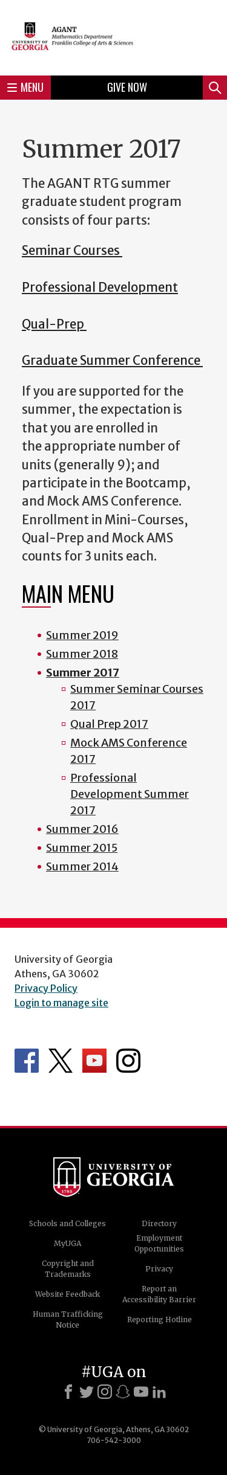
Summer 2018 (82, 654)
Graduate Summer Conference (112, 360)
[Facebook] (68, 1391)
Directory (159, 1223)
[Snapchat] (123, 1391)
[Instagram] (104, 1391)
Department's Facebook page (27, 1061)
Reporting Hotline (159, 1319)
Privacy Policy (46, 988)
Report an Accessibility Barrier (159, 1294)
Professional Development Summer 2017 (129, 794)
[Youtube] (141, 1391)
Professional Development (100, 287)
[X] (86, 1391)
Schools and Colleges (67, 1223)
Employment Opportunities (159, 1243)
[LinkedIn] (159, 1391)
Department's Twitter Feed (60, 1061)
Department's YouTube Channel (94, 1061)
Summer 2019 (82, 635)
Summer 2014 (82, 866)
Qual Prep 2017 (109, 724)
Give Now (127, 87)
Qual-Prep (54, 324)
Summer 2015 (81, 848)
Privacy (159, 1268)
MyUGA (67, 1243)
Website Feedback (67, 1294)
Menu (25, 87)
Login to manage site (61, 1003)
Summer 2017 (82, 673)
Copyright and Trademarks (68, 1269)
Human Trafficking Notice (68, 1319)
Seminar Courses (72, 251)
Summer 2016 (82, 829)
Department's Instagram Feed (128, 1061)
